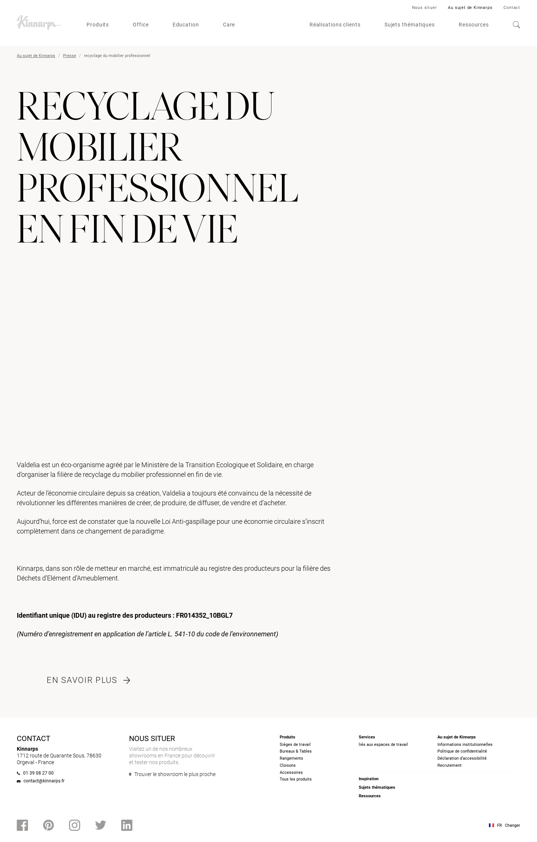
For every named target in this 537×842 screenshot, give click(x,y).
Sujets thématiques (409, 25)
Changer (512, 825)
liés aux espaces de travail (383, 744)
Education (186, 25)
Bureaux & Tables (296, 751)
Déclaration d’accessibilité (462, 758)
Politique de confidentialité (462, 751)
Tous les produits (296, 779)
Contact (511, 7)
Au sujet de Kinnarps (470, 7)
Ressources (474, 25)
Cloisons (288, 765)
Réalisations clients (335, 25)
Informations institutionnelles (465, 744)
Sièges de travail (295, 744)
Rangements (291, 758)
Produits (98, 25)
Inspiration (369, 778)
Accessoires (291, 772)
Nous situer (424, 7)
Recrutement (449, 765)
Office (140, 25)
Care (229, 25)
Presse (69, 55)
